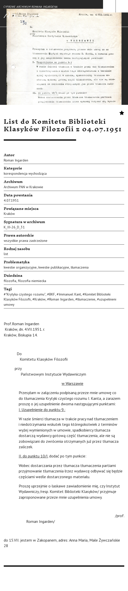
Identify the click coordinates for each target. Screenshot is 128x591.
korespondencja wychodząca (25, 173)
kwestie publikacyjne (53, 267)
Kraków (9, 213)
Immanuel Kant (70, 294)
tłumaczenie (86, 299)
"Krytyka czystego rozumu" (25, 294)
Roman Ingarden (16, 160)
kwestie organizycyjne (20, 267)
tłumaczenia (80, 267)
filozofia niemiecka (32, 281)
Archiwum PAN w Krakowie (23, 187)
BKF (52, 294)
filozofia (10, 281)
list (6, 254)
